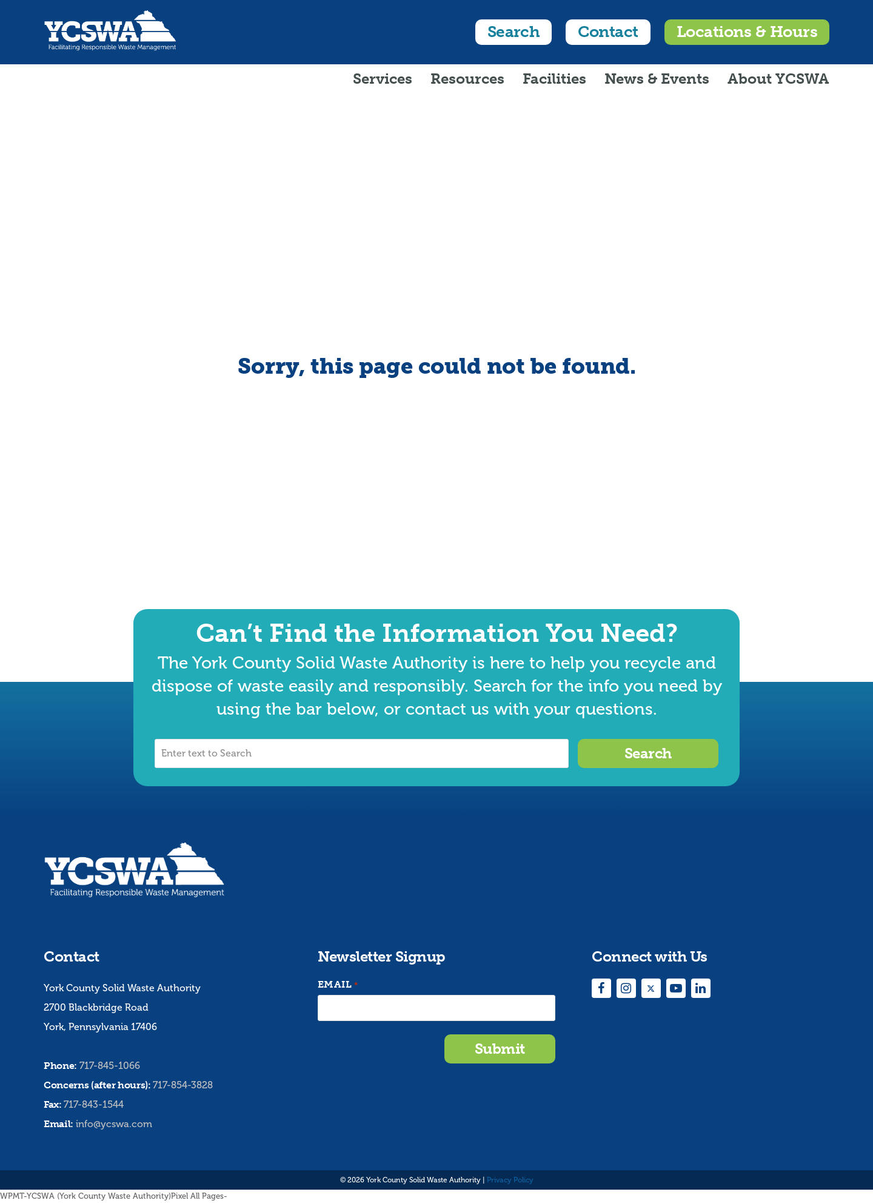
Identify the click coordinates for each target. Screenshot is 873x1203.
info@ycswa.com (114, 1124)
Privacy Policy (510, 1180)
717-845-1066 (109, 1065)
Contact (608, 31)
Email (338, 985)
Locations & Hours (747, 31)
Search (513, 31)
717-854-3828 (183, 1085)
